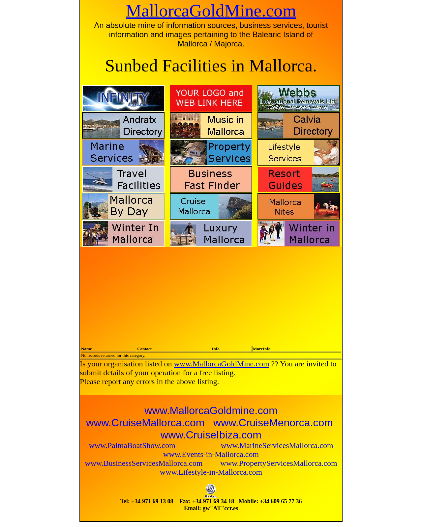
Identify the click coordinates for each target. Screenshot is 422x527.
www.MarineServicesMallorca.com (277, 445)
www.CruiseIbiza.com (211, 435)
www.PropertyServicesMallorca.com (278, 463)
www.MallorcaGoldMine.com (221, 363)
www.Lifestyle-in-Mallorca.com (211, 472)
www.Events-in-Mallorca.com (211, 454)
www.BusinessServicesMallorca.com (144, 463)
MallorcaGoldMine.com (211, 10)
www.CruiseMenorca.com (273, 423)
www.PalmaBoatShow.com (133, 445)
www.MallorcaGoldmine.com (211, 410)
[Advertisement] (150, 294)
